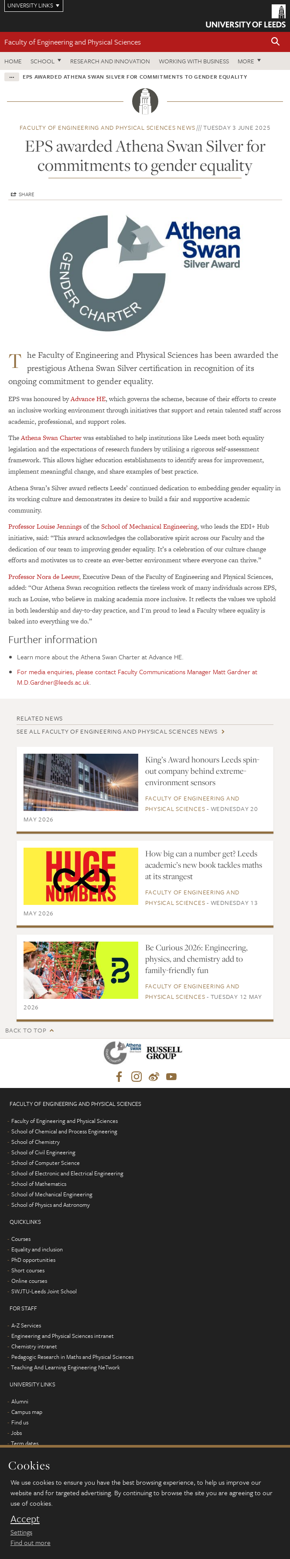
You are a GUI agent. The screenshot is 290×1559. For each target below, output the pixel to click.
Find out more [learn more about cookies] (30, 1542)
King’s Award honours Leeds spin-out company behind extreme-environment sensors (202, 771)
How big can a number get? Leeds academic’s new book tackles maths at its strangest (203, 865)
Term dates (24, 1443)
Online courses (29, 1280)
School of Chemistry (35, 1141)
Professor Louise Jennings (45, 526)
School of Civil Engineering (43, 1152)
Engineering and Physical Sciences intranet (62, 1335)
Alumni (19, 1401)
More (246, 61)
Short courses (27, 1270)
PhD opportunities (33, 1259)
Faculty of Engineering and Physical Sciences (72, 41)
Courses (21, 1238)
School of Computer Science (45, 1162)
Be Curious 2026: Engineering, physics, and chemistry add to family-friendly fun (196, 959)
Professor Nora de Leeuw (43, 576)
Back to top (25, 1030)
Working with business (194, 61)
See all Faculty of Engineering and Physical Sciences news (117, 731)
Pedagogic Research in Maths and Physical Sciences (72, 1356)
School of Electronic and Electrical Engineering (67, 1173)
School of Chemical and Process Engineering (64, 1131)
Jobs (16, 1432)
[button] (276, 42)
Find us (19, 1422)
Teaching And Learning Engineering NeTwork (65, 1367)
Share (26, 194)
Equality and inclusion (37, 1249)
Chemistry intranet (34, 1346)
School (43, 61)
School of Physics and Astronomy (50, 1204)
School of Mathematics (38, 1183)
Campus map (26, 1411)
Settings (21, 1532)
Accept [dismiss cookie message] (25, 1519)
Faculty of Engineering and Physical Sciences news (107, 127)
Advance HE (88, 398)
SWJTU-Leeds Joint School (44, 1291)
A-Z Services (26, 1325)
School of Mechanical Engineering (149, 526)
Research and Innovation (110, 61)
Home (13, 61)
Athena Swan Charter (51, 437)
